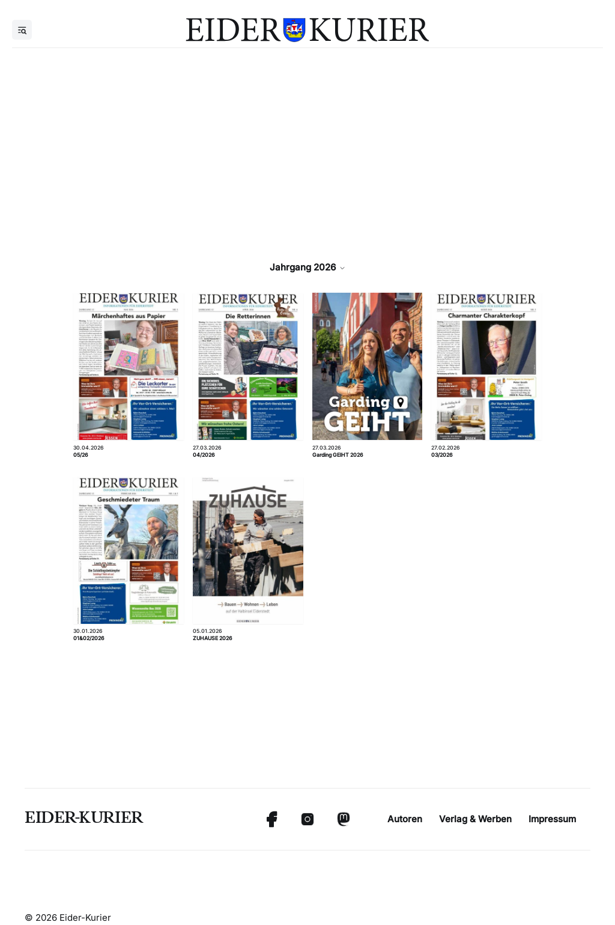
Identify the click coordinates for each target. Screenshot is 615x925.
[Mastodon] (343, 819)
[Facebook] (271, 819)
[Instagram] (307, 819)
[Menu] (22, 30)
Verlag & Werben (475, 819)
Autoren (404, 819)
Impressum (552, 819)
